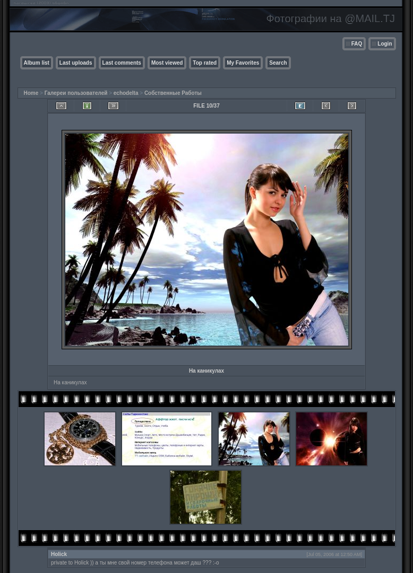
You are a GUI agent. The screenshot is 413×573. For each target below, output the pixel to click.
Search (278, 63)
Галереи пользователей (76, 93)
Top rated (205, 63)
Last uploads (75, 63)
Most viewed (167, 63)
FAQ (357, 44)
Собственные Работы (173, 93)
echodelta (126, 93)
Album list (36, 63)
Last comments (121, 63)
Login (384, 44)
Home (31, 93)
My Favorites (243, 63)
